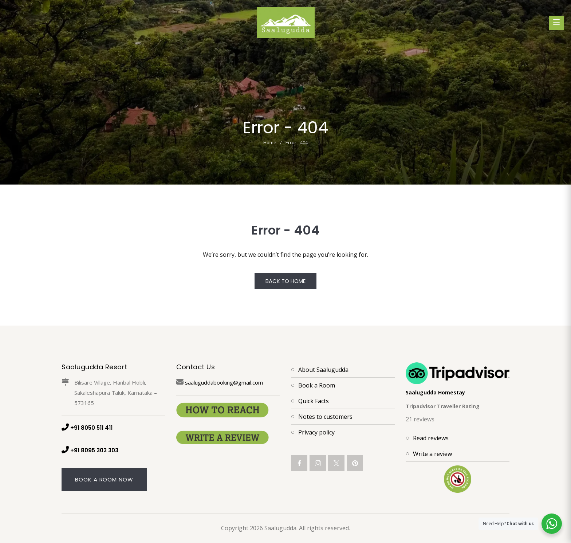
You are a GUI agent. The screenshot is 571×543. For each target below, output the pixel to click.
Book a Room (316, 385)
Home (269, 142)
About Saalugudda (323, 370)
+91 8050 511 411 (87, 428)
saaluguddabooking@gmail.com (219, 382)
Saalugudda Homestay (435, 392)
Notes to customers (325, 417)
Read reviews (431, 438)
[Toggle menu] (556, 23)
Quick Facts (313, 401)
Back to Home (285, 281)
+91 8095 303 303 (90, 450)
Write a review (432, 454)
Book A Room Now (104, 479)
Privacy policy (316, 432)
